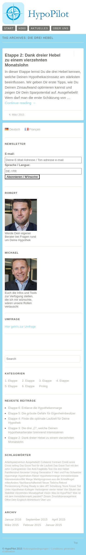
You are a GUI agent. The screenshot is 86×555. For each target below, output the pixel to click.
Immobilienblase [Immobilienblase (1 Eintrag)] (69, 475)
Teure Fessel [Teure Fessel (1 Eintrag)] (69, 486)
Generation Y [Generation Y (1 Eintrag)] (46, 472)
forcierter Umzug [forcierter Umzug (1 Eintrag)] (29, 472)
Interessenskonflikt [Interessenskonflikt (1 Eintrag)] (15, 479)
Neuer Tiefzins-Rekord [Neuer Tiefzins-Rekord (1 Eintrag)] (54, 482)
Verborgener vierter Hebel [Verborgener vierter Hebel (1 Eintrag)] (49, 489)
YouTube (22, 341)
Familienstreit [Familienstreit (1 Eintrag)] (12, 472)
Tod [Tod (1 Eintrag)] (79, 486)
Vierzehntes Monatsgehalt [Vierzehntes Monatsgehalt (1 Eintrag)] (29, 493)
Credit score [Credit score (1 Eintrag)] (68, 462)
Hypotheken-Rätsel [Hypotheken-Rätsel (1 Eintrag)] (28, 475)
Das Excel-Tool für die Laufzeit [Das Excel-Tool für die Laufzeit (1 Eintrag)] (36, 465)
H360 (22, 28)
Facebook (8, 341)
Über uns (60, 28)
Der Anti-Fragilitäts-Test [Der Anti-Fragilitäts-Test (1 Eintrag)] (40, 469)
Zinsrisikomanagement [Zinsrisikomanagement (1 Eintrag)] (64, 496)
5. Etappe (11, 386)
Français (33, 129)
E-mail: (10, 153)
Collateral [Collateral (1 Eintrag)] (46, 462)
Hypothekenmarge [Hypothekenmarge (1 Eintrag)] (50, 475)
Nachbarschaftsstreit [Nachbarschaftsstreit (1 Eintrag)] (30, 482)
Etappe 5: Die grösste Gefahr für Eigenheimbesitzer (41, 413)
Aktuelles (39, 28)
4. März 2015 (16, 114)
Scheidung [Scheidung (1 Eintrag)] (55, 486)
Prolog (43, 386)
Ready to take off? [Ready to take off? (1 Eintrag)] (39, 486)
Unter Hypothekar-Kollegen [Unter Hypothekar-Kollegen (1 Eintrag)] (19, 489)
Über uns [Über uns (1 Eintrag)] (45, 499)
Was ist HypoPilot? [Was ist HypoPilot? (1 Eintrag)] (61, 493)
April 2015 (58, 519)
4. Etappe (62, 380)
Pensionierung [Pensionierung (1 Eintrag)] (12, 486)
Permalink (70, 53)
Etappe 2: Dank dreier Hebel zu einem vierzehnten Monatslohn (32, 60)
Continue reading (20, 103)
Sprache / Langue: (17, 165)
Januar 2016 (13, 519)
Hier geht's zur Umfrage (20, 326)
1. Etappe (11, 380)
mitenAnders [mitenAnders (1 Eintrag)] (12, 482)
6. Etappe (28, 386)
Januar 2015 (53, 525)
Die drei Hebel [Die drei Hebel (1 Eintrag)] (61, 469)
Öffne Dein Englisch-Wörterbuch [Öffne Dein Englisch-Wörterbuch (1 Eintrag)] (22, 499)
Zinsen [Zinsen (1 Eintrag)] (47, 496)
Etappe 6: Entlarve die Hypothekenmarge (35, 408)
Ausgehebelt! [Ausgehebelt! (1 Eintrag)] (33, 462)
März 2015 (12, 525)
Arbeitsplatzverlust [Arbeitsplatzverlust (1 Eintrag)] (15, 462)
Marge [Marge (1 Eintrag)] (29, 479)
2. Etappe (28, 380)
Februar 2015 (32, 525)
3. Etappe (45, 380)
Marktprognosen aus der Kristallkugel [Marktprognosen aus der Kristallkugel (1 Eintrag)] (54, 479)
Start (9, 28)
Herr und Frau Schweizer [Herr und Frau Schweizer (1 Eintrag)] (67, 472)
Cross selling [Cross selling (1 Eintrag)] (12, 465)
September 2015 (36, 519)
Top (76, 542)
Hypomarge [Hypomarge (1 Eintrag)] (11, 475)
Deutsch (12, 129)
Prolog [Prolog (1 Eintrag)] (24, 486)
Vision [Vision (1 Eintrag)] (47, 493)
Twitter (15, 341)
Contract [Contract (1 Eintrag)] (56, 462)
